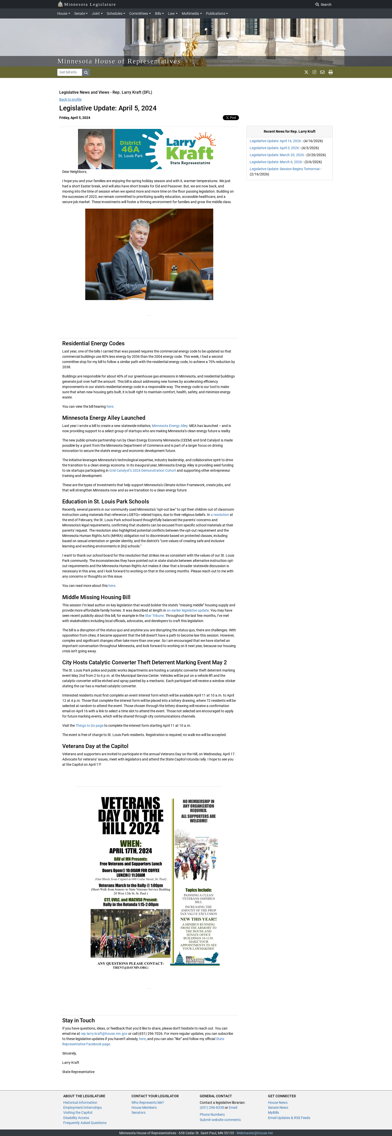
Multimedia (190, 13)
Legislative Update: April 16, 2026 (275, 141)
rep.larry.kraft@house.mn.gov (104, 1034)
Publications (215, 13)
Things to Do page (90, 726)
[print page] (330, 72)
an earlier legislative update (187, 610)
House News (278, 1103)
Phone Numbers (212, 1115)
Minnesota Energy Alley (170, 426)
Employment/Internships (82, 1108)
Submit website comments (220, 1120)
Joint (96, 13)
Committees (138, 13)
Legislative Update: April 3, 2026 (274, 148)
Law (171, 13)
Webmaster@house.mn (254, 1133)
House (62, 13)
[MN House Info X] (306, 72)
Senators (139, 1113)
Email (233, 1108)
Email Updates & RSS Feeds (289, 1118)
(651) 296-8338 (212, 1108)
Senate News (278, 1108)
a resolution (219, 515)
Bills (158, 13)
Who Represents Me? (148, 1103)
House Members (144, 1108)
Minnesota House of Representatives (119, 61)
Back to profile (70, 99)
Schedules (114, 13)
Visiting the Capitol (77, 1113)
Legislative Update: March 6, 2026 (276, 162)
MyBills (273, 1113)
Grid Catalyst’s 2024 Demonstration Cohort (142, 470)
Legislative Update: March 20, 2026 (277, 155)
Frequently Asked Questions (84, 1123)
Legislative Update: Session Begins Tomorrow (285, 169)
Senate (79, 13)
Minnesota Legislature (87, 4)
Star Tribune (154, 616)
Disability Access (76, 1118)
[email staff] (322, 72)
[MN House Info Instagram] (314, 72)
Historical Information (80, 1103)
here (109, 406)
